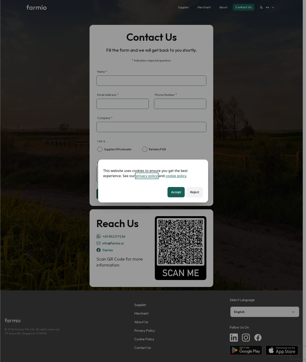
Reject (194, 192)
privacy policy (147, 175)
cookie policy (176, 175)
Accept (176, 192)
